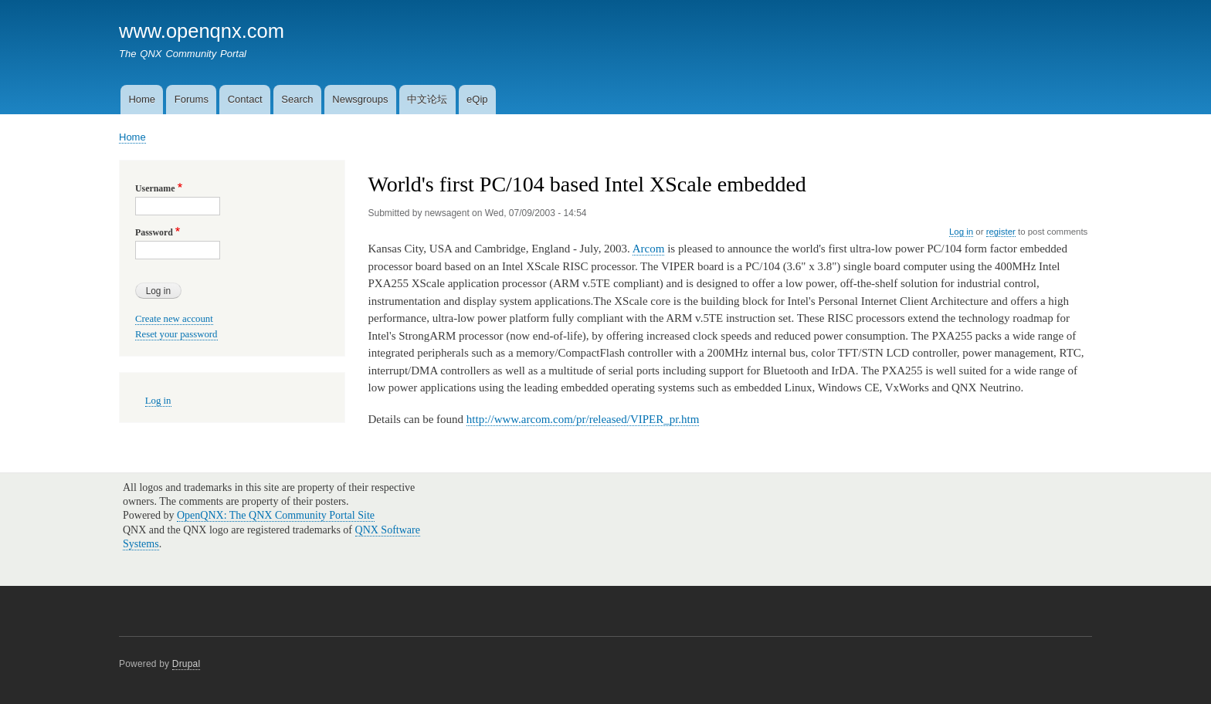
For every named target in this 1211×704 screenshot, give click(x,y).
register (1001, 231)
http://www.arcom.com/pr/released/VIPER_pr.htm (583, 419)
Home (141, 99)
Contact (245, 99)
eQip (476, 99)
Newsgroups (360, 99)
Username (155, 188)
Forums (192, 99)
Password (154, 232)
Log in (961, 231)
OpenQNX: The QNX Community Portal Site (276, 515)
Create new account (174, 318)
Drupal (186, 663)
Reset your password (176, 334)
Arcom (649, 248)
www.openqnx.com (201, 31)
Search (297, 99)
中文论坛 (427, 99)
